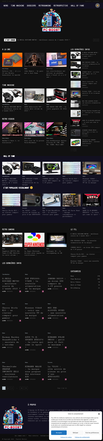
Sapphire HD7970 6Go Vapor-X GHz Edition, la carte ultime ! (11, 253)
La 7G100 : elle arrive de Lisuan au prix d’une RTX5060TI (31, 212)
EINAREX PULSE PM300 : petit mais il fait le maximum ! (90, 131)
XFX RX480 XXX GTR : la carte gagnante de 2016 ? (56, 109)
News (25, 68)
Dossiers (24, 208)
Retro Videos (5, 138)
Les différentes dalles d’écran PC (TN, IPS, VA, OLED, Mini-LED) (56, 142)
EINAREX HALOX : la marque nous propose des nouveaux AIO (33, 371)
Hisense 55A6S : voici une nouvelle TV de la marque (91, 180)
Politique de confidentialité (82, 437)
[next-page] (75, 150)
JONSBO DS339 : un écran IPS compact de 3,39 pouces (90, 73)
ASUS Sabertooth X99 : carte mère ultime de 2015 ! (33, 109)
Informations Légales (47, 435)
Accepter (59, 433)
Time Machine (5, 104)
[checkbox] (97, 5)
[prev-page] (72, 150)
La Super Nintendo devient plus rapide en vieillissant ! (34, 253)
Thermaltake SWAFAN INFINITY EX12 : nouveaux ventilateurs (91, 141)
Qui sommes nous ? (21, 435)
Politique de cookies (66, 437)
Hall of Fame (5, 68)
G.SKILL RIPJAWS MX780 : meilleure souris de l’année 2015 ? (44, 40)
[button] (99, 414)
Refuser (75, 433)
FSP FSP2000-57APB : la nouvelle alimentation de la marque (91, 64)
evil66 (4, 291)
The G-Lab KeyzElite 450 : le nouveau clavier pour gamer (51, 212)
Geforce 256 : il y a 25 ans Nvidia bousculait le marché (11, 73)
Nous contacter (33, 435)
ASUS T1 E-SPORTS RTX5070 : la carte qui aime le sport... (91, 122)
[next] (97, 40)
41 (21, 388)
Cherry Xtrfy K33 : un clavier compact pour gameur (89, 83)
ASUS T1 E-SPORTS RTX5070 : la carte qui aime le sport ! (91, 212)
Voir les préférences (92, 433)
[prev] (94, 40)
